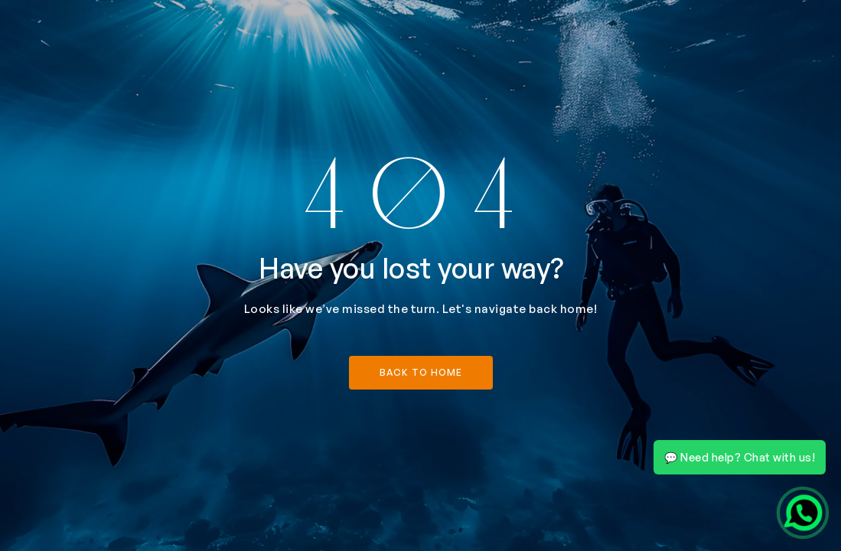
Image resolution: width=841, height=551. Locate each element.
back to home (421, 372)
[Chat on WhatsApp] (803, 513)
